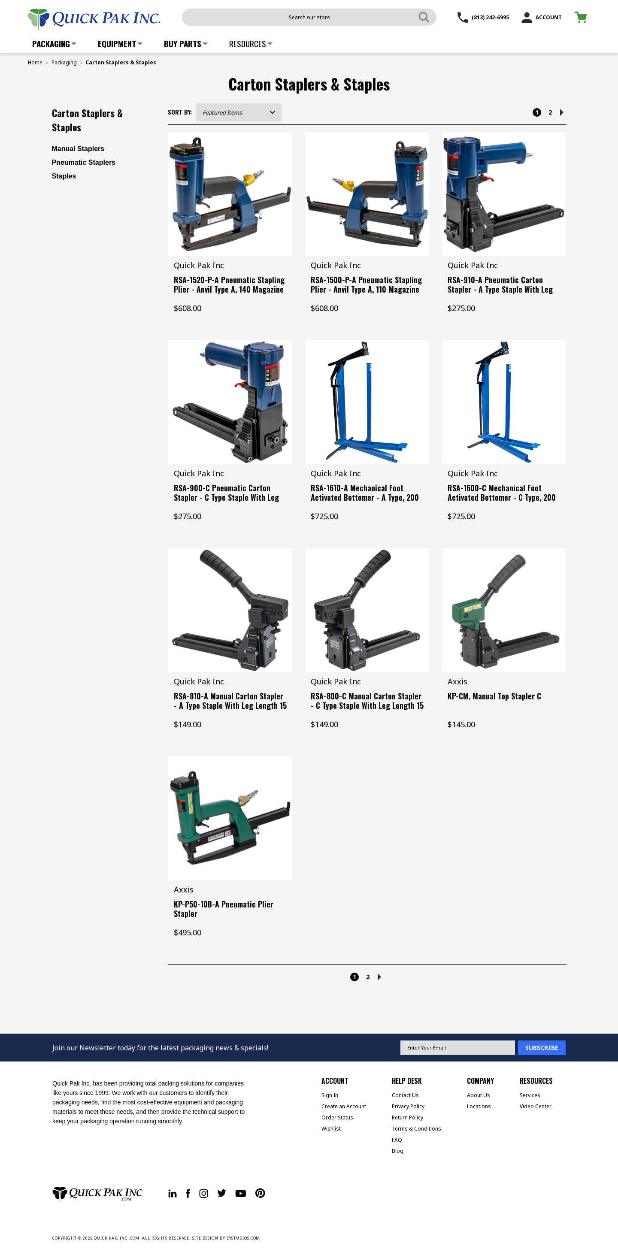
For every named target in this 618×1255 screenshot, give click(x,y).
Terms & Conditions (416, 1128)
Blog (397, 1151)
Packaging (54, 43)
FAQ (397, 1139)
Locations (479, 1106)
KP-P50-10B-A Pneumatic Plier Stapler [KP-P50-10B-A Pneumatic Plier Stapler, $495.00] (223, 908)
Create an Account (343, 1106)
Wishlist (331, 1128)
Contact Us (405, 1095)
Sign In (329, 1095)
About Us (478, 1095)
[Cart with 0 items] (582, 17)
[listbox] (239, 112)
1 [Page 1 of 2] (537, 112)
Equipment (120, 43)
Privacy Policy (408, 1106)
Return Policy (407, 1117)
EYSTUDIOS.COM (244, 1238)
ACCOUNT (541, 17)
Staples (64, 176)
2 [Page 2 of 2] (550, 112)
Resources (251, 43)
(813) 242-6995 (483, 17)
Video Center (535, 1106)
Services (530, 1095)
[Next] (561, 112)
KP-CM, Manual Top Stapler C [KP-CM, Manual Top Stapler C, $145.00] (494, 696)
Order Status (337, 1117)
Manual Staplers (78, 148)
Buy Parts (186, 43)
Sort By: (180, 111)
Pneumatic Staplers (84, 162)
